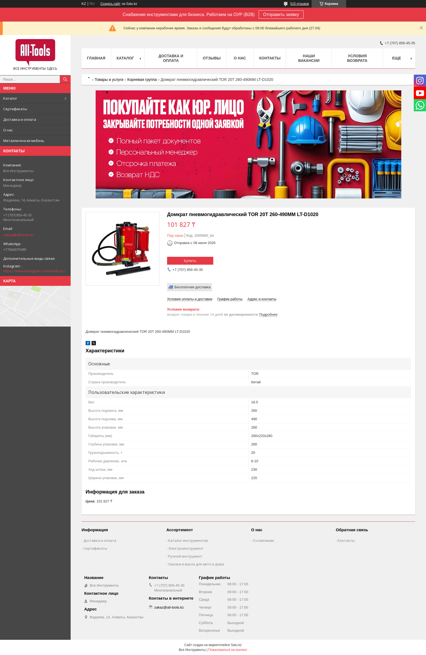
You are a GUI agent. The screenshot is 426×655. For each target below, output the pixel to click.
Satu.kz (236, 645)
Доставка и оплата (19, 119)
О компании (263, 540)
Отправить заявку (281, 14)
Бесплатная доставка (192, 287)
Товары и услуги (109, 79)
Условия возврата (357, 58)
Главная (96, 58)
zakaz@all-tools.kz (18, 234)
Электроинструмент (185, 548)
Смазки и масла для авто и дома (196, 564)
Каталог (10, 98)
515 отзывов (299, 4)
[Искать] (65, 79)
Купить (190, 260)
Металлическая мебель (23, 140)
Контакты (269, 58)
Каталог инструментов (188, 540)
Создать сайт (110, 4)
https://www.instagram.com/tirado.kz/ (34, 270)
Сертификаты (15, 108)
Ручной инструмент (185, 556)
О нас (8, 130)
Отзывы (212, 58)
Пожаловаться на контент (227, 650)
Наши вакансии (309, 58)
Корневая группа (142, 79)
